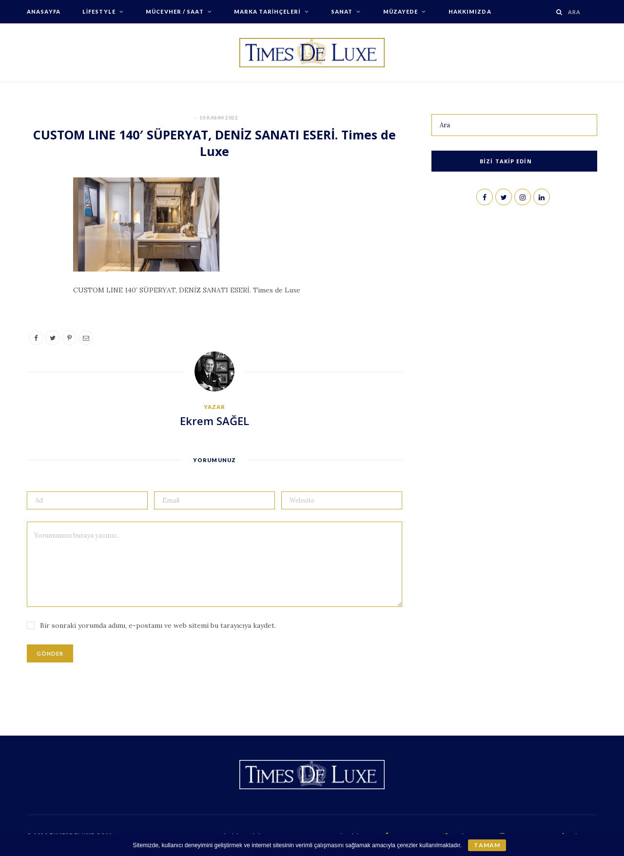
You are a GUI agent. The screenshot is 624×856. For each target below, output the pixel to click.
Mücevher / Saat (175, 11)
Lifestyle (99, 11)
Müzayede (400, 11)
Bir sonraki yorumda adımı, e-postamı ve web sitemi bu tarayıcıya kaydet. (158, 625)
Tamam (487, 845)
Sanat (342, 11)
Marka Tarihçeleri (267, 11)
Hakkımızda (469, 11)
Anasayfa (43, 11)
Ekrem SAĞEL (214, 420)
